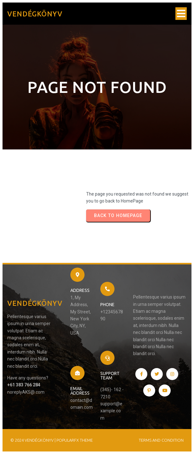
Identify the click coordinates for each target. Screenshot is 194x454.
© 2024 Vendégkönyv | (33, 440)
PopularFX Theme (74, 440)
